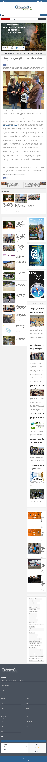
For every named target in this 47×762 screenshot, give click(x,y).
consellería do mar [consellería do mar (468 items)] (32, 624)
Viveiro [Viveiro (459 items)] (30, 660)
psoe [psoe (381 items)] (36, 654)
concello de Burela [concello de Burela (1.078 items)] (32, 613)
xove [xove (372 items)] (34, 660)
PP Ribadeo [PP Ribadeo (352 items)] (31, 654)
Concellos (27, 706)
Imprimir (39, 62)
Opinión (2, 718)
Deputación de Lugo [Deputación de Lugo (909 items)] (33, 634)
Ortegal (27, 718)
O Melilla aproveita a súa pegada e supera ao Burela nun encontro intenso (17, 19)
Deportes (27, 708)
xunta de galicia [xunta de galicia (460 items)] (40, 660)
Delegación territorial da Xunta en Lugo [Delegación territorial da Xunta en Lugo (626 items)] (35, 629)
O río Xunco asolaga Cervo (6, 690)
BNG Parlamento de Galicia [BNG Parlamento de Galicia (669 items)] (34, 605)
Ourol (2, 721)
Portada (27, 723)
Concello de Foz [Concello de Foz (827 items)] (32, 618)
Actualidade (28, 698)
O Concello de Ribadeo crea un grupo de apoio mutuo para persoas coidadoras (20, 255)
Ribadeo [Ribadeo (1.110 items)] (40, 654)
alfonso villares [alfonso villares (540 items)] (36, 600)
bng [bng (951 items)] (35, 602)
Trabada (2, 729)
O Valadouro (3, 716)
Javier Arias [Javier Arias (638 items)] (37, 641)
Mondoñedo (3, 713)
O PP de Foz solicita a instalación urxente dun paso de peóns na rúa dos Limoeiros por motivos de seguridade (21, 317)
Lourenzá (27, 711)
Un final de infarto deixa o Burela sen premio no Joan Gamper (43, 534)
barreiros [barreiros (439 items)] (31, 602)
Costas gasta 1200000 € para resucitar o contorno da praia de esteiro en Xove (15, 688)
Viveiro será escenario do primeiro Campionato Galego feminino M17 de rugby (43, 565)
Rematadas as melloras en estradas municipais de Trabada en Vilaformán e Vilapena (20, 295)
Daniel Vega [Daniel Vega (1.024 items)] (31, 626)
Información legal (26, 760)
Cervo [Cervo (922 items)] (38, 609)
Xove (2, 731)
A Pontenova (3, 698)
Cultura (2, 708)
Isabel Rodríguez (8, 174)
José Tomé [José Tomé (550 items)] (31, 645)
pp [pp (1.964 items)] (41, 649)
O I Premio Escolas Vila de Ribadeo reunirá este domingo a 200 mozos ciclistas (43, 549)
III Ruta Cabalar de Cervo (34, 487)
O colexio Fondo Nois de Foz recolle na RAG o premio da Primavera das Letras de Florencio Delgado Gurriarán (14, 185)
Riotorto (27, 726)
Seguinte (37, 182)
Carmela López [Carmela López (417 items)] (36, 607)
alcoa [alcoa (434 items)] (30, 600)
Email (42, 62)
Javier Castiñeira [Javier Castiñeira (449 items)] (32, 643)
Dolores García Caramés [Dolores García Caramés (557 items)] (33, 639)
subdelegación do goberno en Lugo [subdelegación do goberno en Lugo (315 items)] (36, 656)
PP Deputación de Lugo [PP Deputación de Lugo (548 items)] (33, 651)
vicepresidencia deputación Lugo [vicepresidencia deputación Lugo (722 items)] (35, 658)
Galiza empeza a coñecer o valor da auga (8, 683)
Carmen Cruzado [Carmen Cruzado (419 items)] (32, 609)
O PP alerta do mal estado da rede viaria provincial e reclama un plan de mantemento (20, 337)
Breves (2, 703)
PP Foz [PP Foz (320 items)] (41, 651)
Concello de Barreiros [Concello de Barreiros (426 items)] (33, 611)
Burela (27, 703)
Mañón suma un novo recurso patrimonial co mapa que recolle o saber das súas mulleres (21, 283)
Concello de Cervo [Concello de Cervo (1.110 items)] (32, 615)
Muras (27, 713)
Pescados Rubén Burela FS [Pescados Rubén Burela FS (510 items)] (34, 649)
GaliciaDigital (33, 758)
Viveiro (27, 729)
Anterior (9, 182)
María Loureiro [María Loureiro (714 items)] (38, 645)
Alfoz (2, 701)
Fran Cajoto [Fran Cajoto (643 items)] (31, 641)
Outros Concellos (29, 721)
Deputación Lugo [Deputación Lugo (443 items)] (32, 636)
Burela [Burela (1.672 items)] (30, 607)
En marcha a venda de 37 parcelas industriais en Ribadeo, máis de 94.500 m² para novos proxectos (20, 328)
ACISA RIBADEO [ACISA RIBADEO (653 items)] (38, 598)
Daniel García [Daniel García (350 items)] (40, 624)
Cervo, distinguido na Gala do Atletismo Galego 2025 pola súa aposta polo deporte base (43, 582)
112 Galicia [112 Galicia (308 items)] (31, 598)
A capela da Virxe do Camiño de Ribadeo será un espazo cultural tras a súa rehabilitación (21, 306)
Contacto (19, 760)
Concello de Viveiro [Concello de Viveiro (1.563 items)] (32, 622)
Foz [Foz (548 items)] (40, 639)
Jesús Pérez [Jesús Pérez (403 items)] (39, 643)
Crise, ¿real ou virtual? (5, 685)
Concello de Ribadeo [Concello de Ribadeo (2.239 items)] (33, 620)
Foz (2, 711)
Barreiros (27, 701)
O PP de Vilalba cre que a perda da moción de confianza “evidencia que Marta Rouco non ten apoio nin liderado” (20, 275)
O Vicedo (27, 716)
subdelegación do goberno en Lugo (18, 174)
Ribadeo (2, 726)
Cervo (2, 706)
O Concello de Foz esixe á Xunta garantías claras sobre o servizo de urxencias (21, 263)
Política (2, 723)
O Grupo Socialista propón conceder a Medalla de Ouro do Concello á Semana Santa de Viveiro (34, 203)
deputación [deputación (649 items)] (31, 632)
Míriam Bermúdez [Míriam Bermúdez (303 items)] (32, 647)
